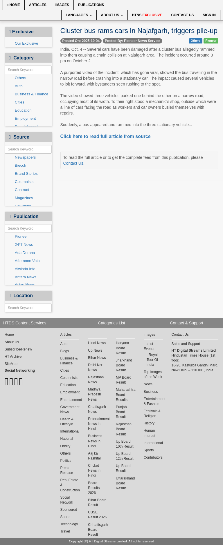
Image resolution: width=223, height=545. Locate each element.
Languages (79, 15)
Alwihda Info (25, 269)
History (149, 423)
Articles (37, 5)
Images (62, 5)
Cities (19, 102)
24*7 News (24, 244)
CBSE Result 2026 (97, 514)
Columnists (24, 181)
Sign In (209, 15)
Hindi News (97, 343)
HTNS (147, 15)
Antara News (25, 277)
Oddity (65, 446)
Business (151, 392)
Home (13, 5)
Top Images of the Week (153, 374)
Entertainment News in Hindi (97, 424)
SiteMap (11, 364)
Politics (65, 461)
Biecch (20, 165)
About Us (112, 15)
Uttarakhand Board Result (125, 483)
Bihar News (97, 358)
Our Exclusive (26, 43)
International (70, 431)
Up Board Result (123, 468)
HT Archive (13, 357)
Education (23, 110)
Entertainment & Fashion (153, 401)
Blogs (64, 351)
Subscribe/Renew (18, 349)
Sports (65, 517)
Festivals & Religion (152, 413)
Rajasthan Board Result (124, 429)
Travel (65, 531)
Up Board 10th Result (125, 443)
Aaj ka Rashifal (94, 455)
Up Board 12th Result (125, 456)
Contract (22, 190)
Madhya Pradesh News (94, 394)
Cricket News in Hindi (94, 470)
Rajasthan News (96, 379)
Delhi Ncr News (95, 367)
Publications (91, 5)
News (148, 384)
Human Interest (149, 432)
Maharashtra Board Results (125, 395)
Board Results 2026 (94, 488)
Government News (70, 409)
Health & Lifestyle (67, 421)
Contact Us (182, 15)
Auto (19, 86)
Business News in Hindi (95, 441)
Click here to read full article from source (105, 136)
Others (20, 78)
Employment (25, 118)
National (66, 439)
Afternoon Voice (28, 261)
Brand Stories (26, 173)
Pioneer (21, 236)
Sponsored (68, 510)
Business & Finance (31, 94)
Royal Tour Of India (152, 360)
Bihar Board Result (97, 502)
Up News (95, 350)
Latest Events (149, 346)
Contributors (153, 457)
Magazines (24, 198)
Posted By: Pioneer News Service (132, 41)
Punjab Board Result (121, 412)
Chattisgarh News (97, 409)
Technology (69, 524)
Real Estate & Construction (70, 485)
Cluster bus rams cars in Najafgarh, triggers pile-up (139, 30)
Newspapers (25, 157)
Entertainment (70, 400)
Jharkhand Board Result (124, 365)
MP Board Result (123, 379)
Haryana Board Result (122, 348)
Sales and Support (186, 344)
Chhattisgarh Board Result (97, 530)
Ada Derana (25, 252)
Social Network (66, 499)
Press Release (66, 470)
